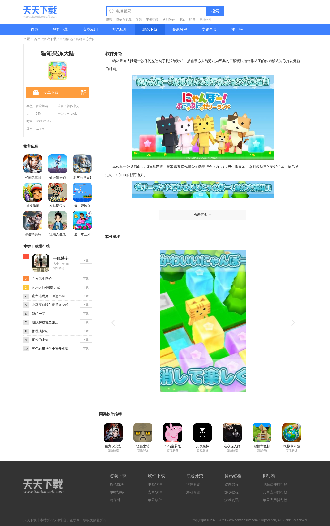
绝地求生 (206, 20)
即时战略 (117, 492)
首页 (34, 29)
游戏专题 (193, 492)
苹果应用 (120, 29)
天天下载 (30, 520)
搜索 (215, 11)
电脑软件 (155, 484)
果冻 (182, 20)
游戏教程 (231, 492)
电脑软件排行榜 (275, 484)
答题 (139, 20)
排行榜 (237, 29)
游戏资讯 (231, 500)
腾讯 (109, 20)
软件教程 (231, 484)
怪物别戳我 (124, 20)
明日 (192, 20)
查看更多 (203, 215)
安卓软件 (155, 492)
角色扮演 (117, 484)
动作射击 (117, 500)
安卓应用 (90, 29)
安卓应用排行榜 (275, 492)
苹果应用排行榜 (275, 500)
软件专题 (193, 484)
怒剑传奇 (169, 20)
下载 (86, 261)
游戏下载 (149, 29)
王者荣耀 (152, 20)
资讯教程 (179, 29)
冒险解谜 (66, 39)
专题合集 (209, 29)
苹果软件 (155, 500)
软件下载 (60, 29)
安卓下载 (46, 93)
